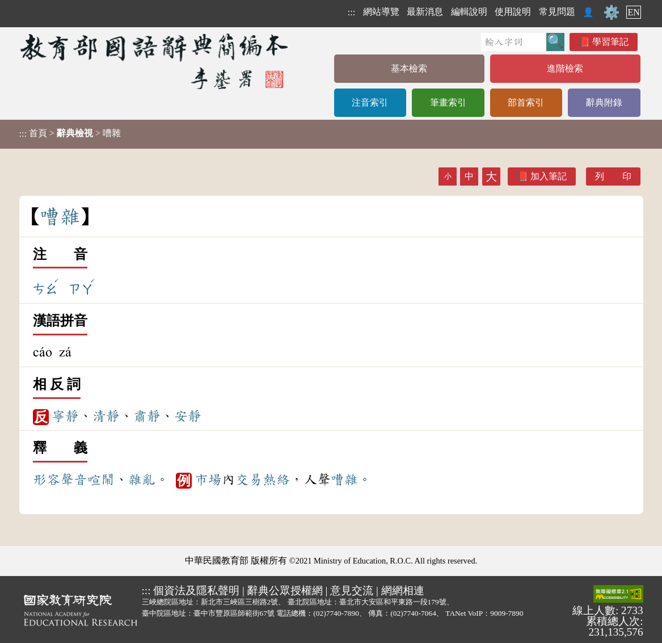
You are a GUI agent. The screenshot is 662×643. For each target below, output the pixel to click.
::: (351, 12)
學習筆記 (610, 42)
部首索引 (526, 102)
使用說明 (513, 11)
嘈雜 (344, 479)
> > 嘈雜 (70, 133)
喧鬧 (101, 479)
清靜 (106, 416)
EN (633, 12)
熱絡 (276, 479)
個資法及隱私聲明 (196, 590)
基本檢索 (409, 68)
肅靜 (147, 416)
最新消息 (425, 11)
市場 (208, 479)
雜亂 (141, 479)
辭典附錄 (604, 102)
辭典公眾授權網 (285, 590)
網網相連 (402, 590)
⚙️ (611, 12)
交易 (249, 479)
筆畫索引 (448, 102)
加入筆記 (548, 176)
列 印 (613, 176)
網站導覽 (381, 11)
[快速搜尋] (513, 42)
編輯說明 (469, 11)
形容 (46, 479)
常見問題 (557, 11)
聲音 (73, 479)
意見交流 (351, 590)
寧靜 (65, 416)
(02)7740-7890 (336, 613)
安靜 (187, 416)
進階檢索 (565, 68)
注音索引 (370, 102)
